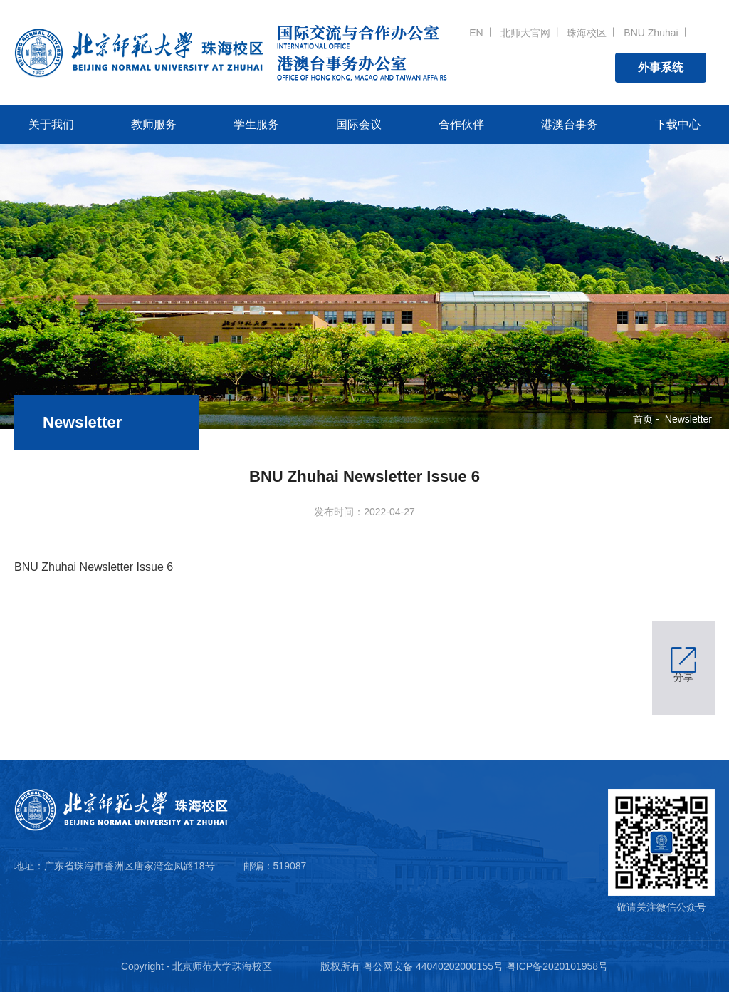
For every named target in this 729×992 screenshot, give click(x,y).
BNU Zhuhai (651, 32)
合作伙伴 (461, 124)
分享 (683, 677)
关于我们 (51, 124)
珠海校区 (587, 32)
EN (476, 32)
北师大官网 (525, 32)
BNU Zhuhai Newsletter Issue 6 (93, 567)
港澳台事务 (569, 124)
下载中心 (678, 124)
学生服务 (256, 124)
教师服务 (154, 124)
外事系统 (660, 67)
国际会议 (359, 124)
